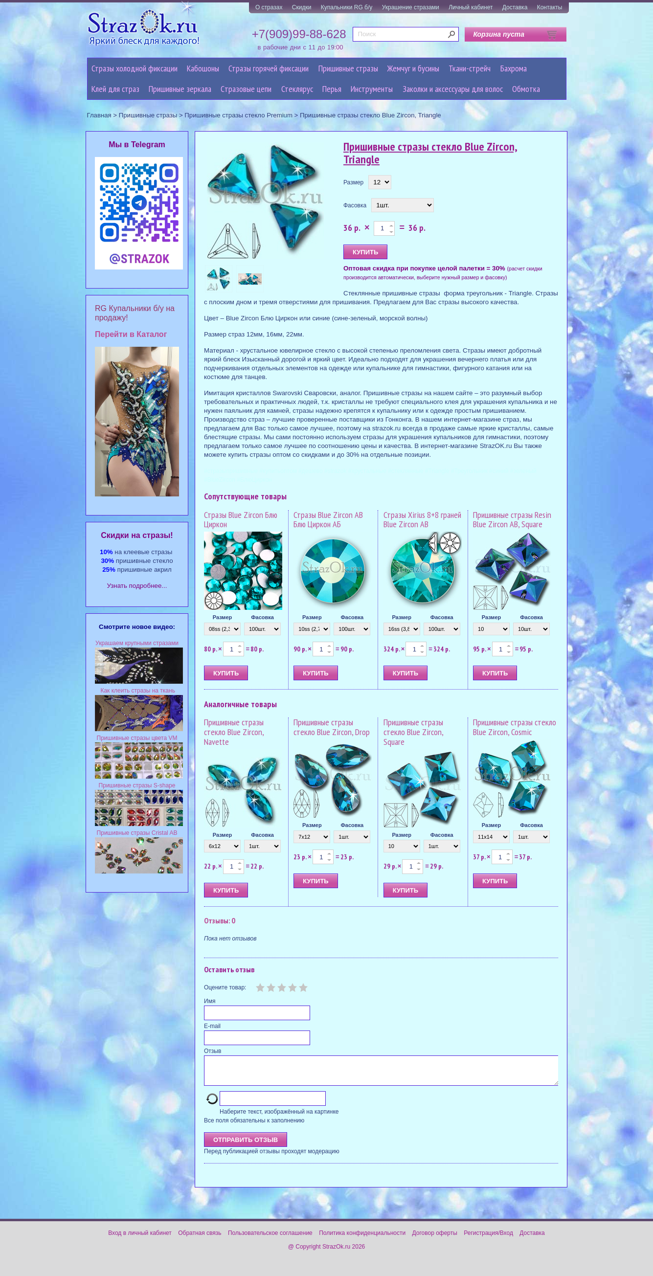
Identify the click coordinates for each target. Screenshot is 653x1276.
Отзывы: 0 (219, 920)
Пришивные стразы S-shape (137, 785)
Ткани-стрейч (470, 68)
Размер (353, 182)
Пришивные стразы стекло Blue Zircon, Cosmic (514, 727)
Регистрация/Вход (488, 1238)
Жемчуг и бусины (413, 68)
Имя (209, 1001)
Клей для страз (115, 88)
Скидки (302, 7)
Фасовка (354, 205)
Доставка (515, 7)
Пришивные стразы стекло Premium (238, 115)
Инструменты (372, 88)
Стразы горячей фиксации (268, 68)
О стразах (269, 7)
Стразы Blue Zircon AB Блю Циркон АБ (328, 519)
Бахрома (513, 68)
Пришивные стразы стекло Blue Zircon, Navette (234, 731)
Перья (331, 88)
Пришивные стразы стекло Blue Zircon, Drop (331, 727)
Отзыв (212, 1051)
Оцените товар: (225, 987)
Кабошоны (203, 68)
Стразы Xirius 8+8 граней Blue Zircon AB (422, 519)
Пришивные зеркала (180, 88)
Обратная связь (199, 1238)
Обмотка (526, 88)
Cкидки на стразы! (137, 535)
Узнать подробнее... (137, 585)
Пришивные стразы (348, 68)
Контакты (550, 7)
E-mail (212, 1026)
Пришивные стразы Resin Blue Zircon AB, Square (512, 519)
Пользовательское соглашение (270, 1238)
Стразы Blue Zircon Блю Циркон (240, 519)
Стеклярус (297, 88)
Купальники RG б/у (347, 7)
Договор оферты (434, 1238)
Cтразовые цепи (246, 88)
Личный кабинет (471, 7)
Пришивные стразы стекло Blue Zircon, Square (413, 731)
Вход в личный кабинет (140, 1238)
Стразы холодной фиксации (134, 68)
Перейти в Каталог (131, 334)
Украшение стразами (410, 7)
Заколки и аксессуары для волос (453, 88)
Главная (99, 115)
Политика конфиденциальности (362, 1238)
